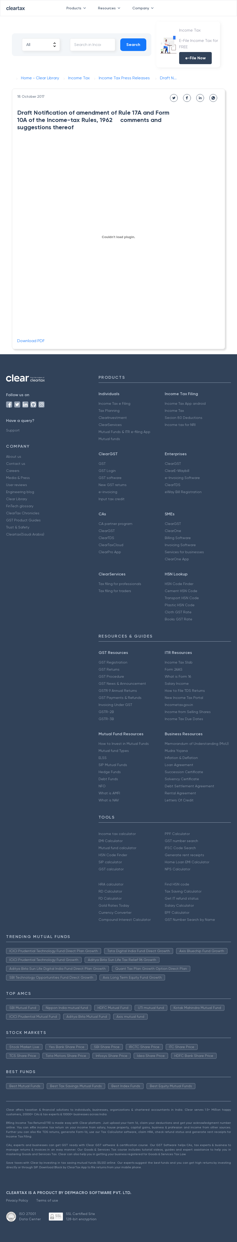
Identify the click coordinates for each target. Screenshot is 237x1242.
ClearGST (173, 464)
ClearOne (173, 531)
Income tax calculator (117, 834)
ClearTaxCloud (111, 545)
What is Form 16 (178, 676)
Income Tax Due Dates (184, 719)
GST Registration (113, 662)
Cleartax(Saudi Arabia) (25, 534)
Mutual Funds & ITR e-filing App (124, 432)
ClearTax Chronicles (22, 513)
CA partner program (115, 524)
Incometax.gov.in (179, 705)
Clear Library (16, 499)
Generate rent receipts (184, 855)
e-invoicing (108, 492)
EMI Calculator (111, 841)
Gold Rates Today (114, 905)
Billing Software (178, 538)
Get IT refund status (182, 898)
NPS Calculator (177, 869)
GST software (110, 478)
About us (13, 456)
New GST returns (113, 485)
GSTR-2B (106, 712)
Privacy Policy (17, 1200)
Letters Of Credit (179, 800)
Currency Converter (115, 912)
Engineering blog (20, 492)
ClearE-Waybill (177, 471)
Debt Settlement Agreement (189, 786)
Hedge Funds (110, 772)
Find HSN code (177, 884)
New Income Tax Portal (184, 698)
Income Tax (174, 411)
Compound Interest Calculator (125, 920)
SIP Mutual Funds (113, 765)
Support (13, 430)
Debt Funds (108, 779)
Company (144, 8)
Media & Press (18, 478)
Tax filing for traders (115, 591)
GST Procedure (111, 676)
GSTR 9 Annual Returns (118, 691)
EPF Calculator (177, 912)
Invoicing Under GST (115, 705)
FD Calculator (110, 898)
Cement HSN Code (181, 591)
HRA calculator (111, 884)
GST (102, 464)
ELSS (103, 758)
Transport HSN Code (182, 598)
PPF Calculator (177, 834)
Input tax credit (112, 499)
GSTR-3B (106, 719)
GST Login (107, 471)
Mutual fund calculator (117, 848)
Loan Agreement (179, 765)
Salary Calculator (179, 905)
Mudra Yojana (176, 751)
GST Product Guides (23, 520)
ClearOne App (177, 559)
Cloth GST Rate (178, 612)
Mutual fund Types (114, 751)
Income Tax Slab (179, 662)
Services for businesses (184, 552)
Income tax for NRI (180, 425)
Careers (12, 471)
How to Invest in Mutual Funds (124, 744)
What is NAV (109, 800)
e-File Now (195, 58)
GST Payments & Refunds (120, 698)
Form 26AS (173, 669)
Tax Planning (109, 411)
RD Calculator (110, 891)
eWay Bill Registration (183, 492)
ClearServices (110, 425)
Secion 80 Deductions (183, 418)
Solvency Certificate (182, 779)
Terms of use (47, 1200)
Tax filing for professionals (120, 584)
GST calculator (111, 869)
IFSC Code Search (180, 848)
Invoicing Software (180, 545)
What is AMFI (109, 793)
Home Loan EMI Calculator (187, 862)
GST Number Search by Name (190, 920)
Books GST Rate (178, 619)
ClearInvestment (113, 418)
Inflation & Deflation (181, 758)
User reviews (16, 485)
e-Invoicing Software (182, 478)
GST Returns (109, 669)
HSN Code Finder (179, 584)
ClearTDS (172, 485)
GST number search (181, 841)
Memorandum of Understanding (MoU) (197, 744)
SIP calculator (110, 862)
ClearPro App (110, 552)
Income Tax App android (185, 403)
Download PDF (31, 340)
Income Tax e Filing (114, 403)
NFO (102, 786)
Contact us (15, 464)
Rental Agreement (180, 793)
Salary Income (177, 683)
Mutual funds (109, 439)
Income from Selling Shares (188, 712)
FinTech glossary (19, 506)
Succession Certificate (184, 772)
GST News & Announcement (122, 683)
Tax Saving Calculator (183, 891)
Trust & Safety (17, 527)
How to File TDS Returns (185, 691)
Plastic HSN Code (180, 605)
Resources (110, 8)
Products (77, 8)
